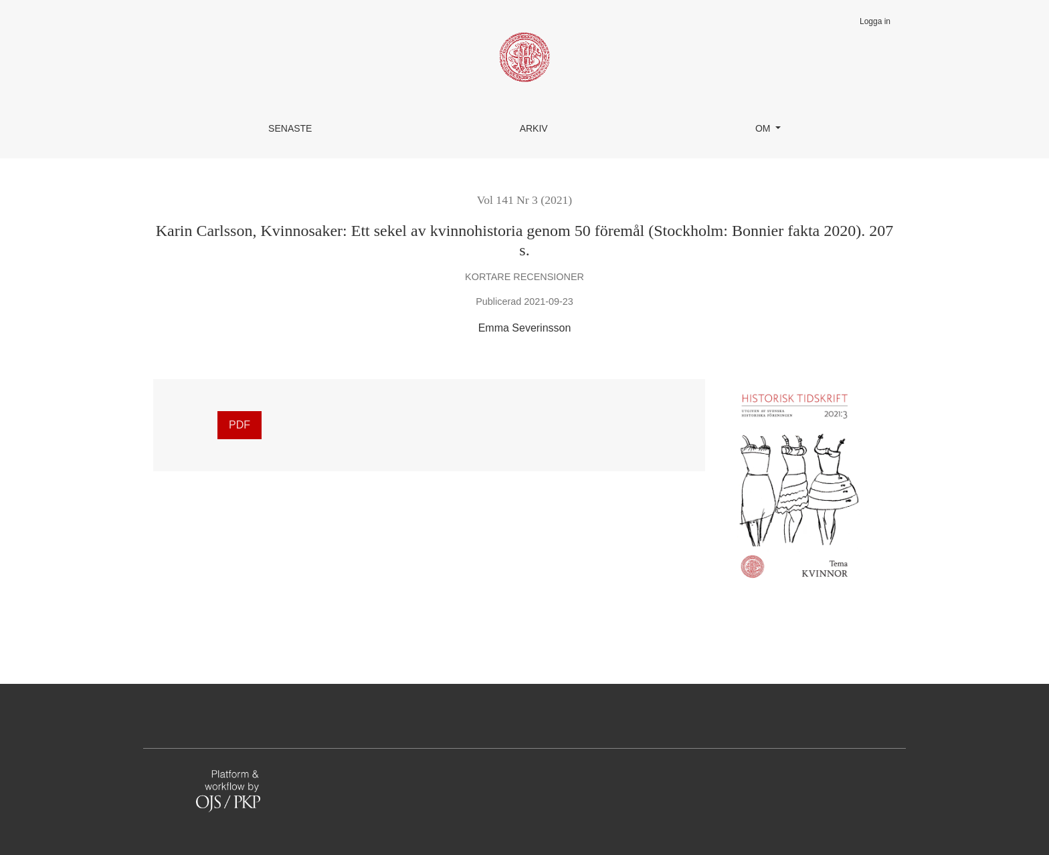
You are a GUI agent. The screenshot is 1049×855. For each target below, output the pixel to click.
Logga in (875, 21)
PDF (239, 425)
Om (764, 128)
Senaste (290, 128)
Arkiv (534, 128)
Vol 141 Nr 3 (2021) (524, 200)
